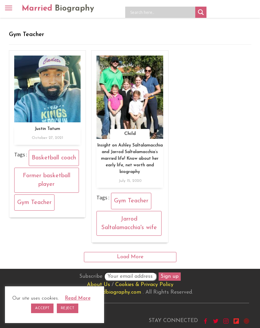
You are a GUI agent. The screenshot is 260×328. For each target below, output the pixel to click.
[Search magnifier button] (200, 12)
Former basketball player (46, 180)
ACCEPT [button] (42, 308)
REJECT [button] (67, 308)
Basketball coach (54, 158)
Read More (78, 298)
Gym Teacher (34, 202)
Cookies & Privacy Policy (144, 284)
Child (130, 133)
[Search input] (162, 12)
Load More (130, 257)
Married (58, 9)
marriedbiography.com (114, 292)
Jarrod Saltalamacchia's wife (129, 223)
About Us (98, 284)
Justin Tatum (47, 129)
